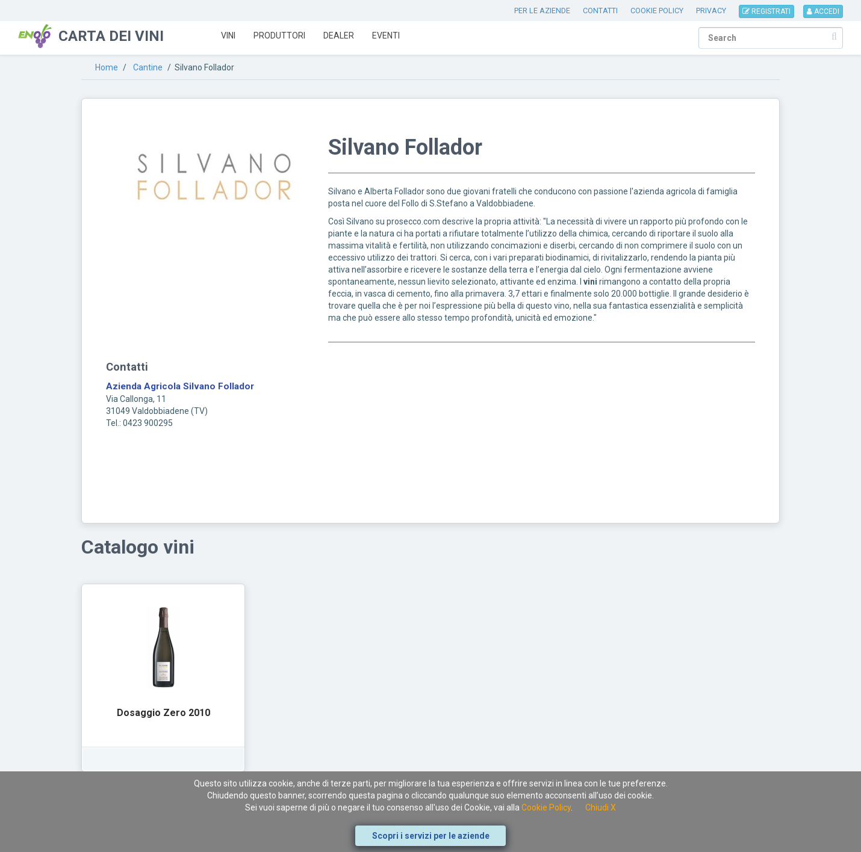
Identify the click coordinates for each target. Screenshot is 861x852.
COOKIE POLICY (656, 10)
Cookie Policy (546, 807)
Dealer (338, 35)
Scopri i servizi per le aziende (431, 836)
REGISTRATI (766, 11)
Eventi (386, 35)
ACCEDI (823, 11)
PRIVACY (711, 10)
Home (106, 67)
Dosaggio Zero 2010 (163, 712)
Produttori (279, 35)
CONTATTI (600, 10)
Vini (228, 35)
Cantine (148, 67)
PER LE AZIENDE (542, 10)
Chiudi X (600, 807)
